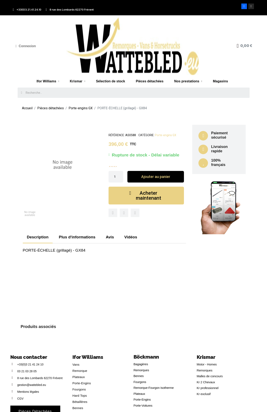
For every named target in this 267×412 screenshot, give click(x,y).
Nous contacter (28, 357)
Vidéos (130, 237)
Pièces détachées (149, 81)
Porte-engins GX (165, 135)
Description (38, 237)
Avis (110, 237)
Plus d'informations (77, 237)
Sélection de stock (110, 81)
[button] (155, 177)
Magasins (220, 81)
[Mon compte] (25, 46)
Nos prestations (188, 81)
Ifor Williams (47, 81)
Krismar (77, 81)
